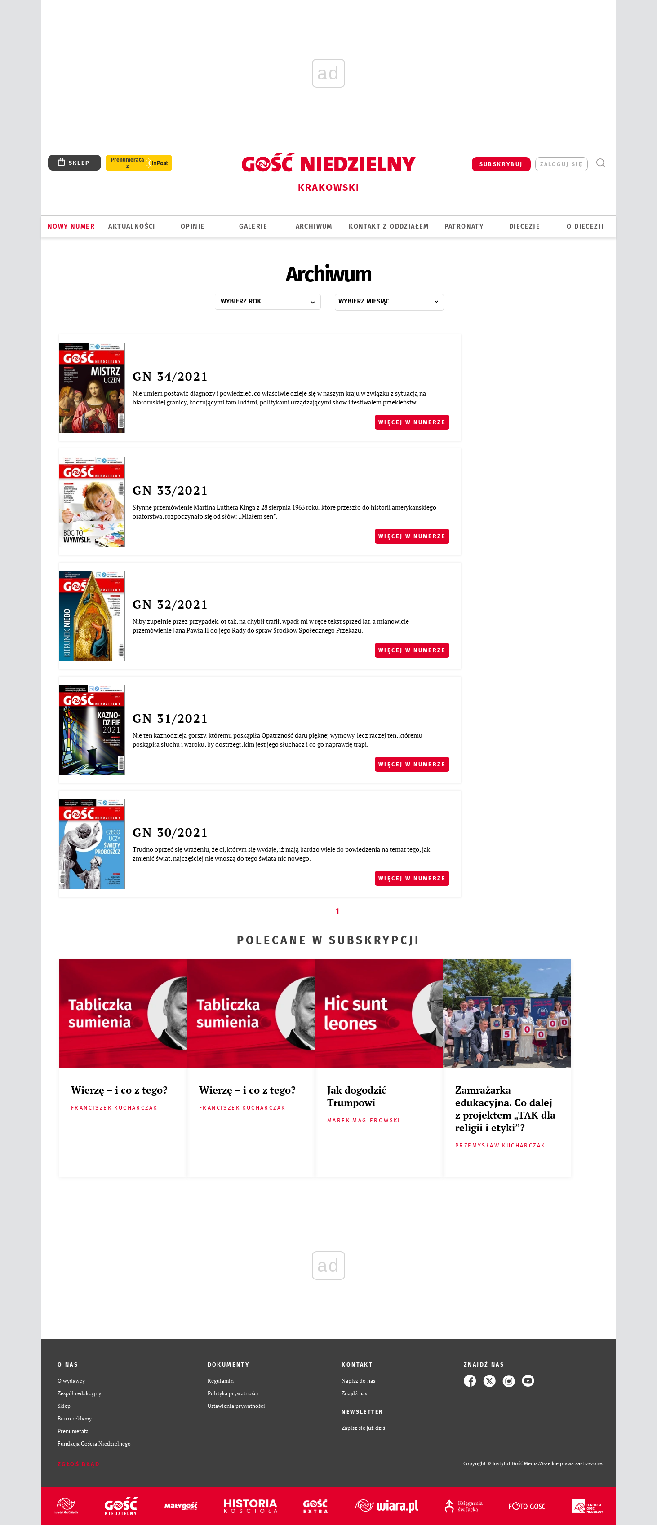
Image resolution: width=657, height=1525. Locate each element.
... (277, 299)
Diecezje (524, 226)
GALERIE (253, 226)
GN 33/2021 (171, 490)
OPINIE (192, 226)
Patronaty (464, 226)
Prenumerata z (127, 163)
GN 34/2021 (171, 376)
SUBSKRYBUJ (501, 164)
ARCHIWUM (314, 226)
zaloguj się (561, 164)
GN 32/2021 (171, 604)
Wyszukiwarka (600, 163)
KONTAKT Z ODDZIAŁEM (389, 226)
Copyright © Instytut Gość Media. (501, 1464)
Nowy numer (71, 226)
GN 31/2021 (171, 718)
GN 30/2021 (171, 832)
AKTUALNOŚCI (131, 226)
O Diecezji (585, 226)
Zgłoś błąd (79, 1464)
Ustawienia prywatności (236, 1406)
